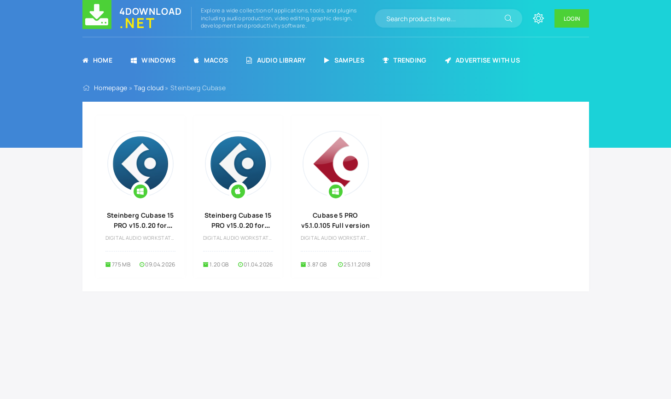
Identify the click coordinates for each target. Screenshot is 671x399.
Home (97, 60)
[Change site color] (538, 18)
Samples (344, 60)
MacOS (211, 60)
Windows (153, 60)
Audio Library (276, 60)
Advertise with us (482, 60)
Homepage (110, 87)
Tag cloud (148, 87)
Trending (404, 60)
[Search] (508, 18)
